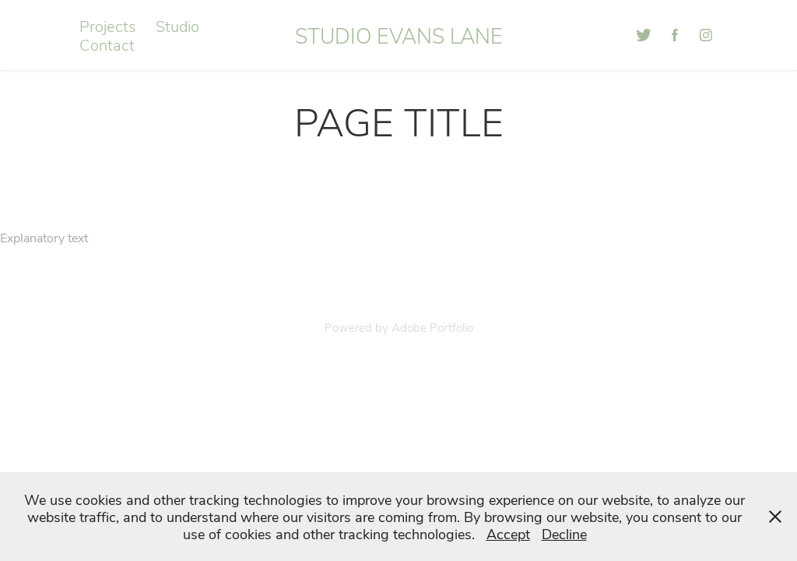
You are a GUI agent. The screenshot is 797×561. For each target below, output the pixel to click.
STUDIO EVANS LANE (399, 35)
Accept (508, 533)
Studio (177, 25)
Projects (107, 25)
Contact (107, 44)
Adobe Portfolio (432, 327)
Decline (564, 533)
